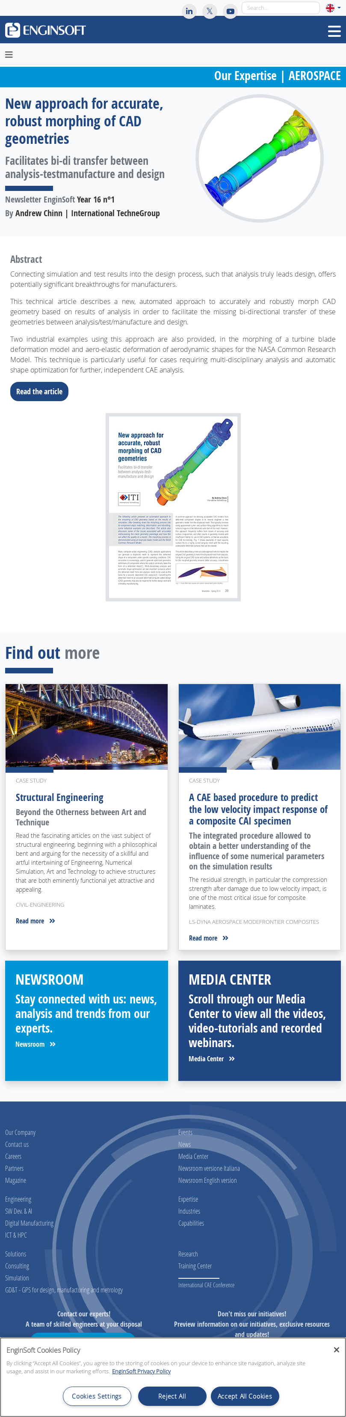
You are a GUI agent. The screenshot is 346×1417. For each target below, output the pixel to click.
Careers (13, 1156)
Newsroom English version (207, 1180)
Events (185, 1132)
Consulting (17, 1265)
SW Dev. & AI (18, 1210)
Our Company (20, 1132)
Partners (14, 1168)
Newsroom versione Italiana (209, 1168)
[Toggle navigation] (334, 31)
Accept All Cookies (245, 1396)
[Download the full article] (173, 507)
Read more (35, 921)
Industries (189, 1210)
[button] (333, 7)
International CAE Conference (206, 1285)
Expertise (188, 1198)
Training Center (195, 1265)
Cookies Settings (97, 1396)
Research (188, 1253)
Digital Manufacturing (29, 1222)
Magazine (15, 1180)
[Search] (281, 8)
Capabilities (191, 1222)
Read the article (42, 391)
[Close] (336, 1349)
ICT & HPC (16, 1234)
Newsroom (35, 1044)
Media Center (212, 1058)
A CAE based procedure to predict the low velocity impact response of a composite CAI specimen (258, 809)
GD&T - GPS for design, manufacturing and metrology (64, 1289)
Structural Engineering (60, 797)
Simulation (17, 1277)
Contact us (17, 1144)
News (184, 1144)
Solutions (15, 1253)
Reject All (172, 1396)
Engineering (18, 1198)
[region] (173, 1377)
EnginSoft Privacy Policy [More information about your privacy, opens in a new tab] (141, 1371)
